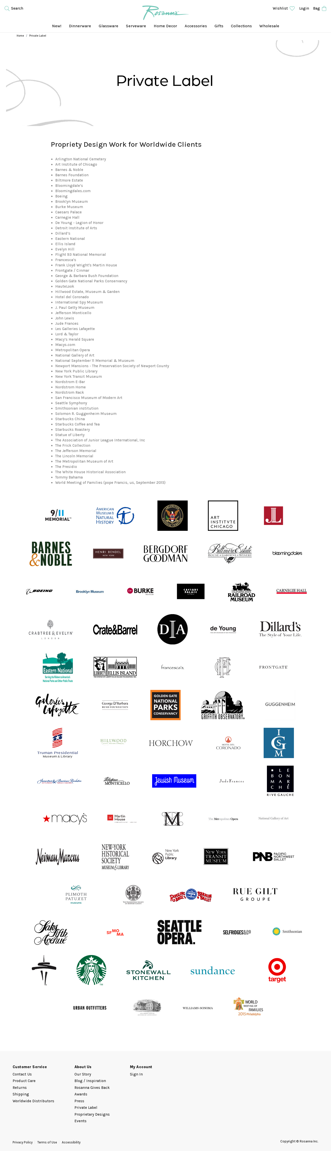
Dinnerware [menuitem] (80, 25)
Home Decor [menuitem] (165, 25)
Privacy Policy (23, 1142)
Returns (20, 1087)
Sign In (136, 1074)
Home (20, 35)
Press (79, 1101)
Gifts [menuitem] (218, 25)
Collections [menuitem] (241, 25)
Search (13, 8)
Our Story (82, 1074)
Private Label (85, 1107)
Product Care (24, 1081)
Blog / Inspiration (90, 1081)
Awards (80, 1094)
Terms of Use (47, 1142)
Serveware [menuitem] (136, 25)
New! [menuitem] (56, 25)
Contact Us (22, 1074)
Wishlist (284, 8)
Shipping (21, 1094)
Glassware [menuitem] (108, 25)
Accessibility (71, 1142)
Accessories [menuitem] (196, 25)
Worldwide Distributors (33, 1101)
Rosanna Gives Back (92, 1087)
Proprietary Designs (92, 1114)
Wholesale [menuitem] (269, 25)
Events (80, 1121)
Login (304, 8)
